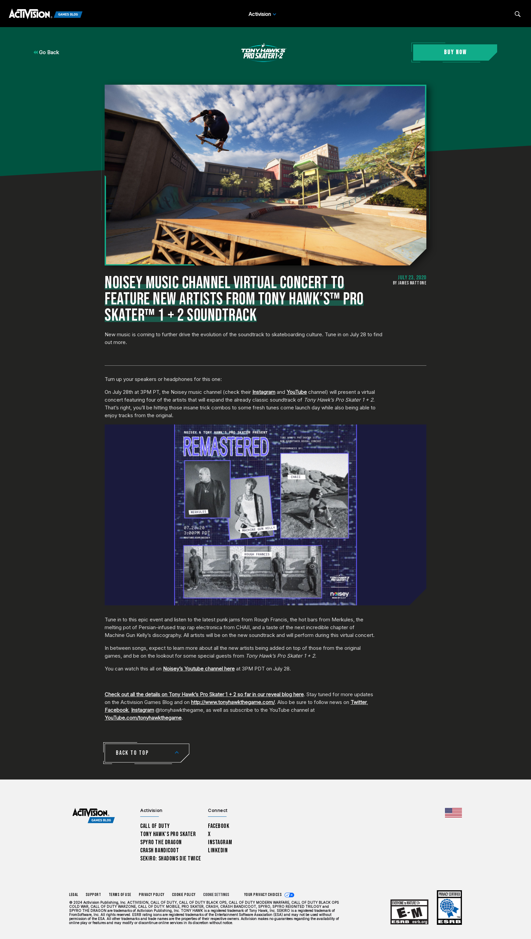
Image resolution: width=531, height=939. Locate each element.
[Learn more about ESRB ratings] (409, 912)
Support (93, 894)
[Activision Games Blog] (45, 14)
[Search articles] (517, 14)
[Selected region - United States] (453, 812)
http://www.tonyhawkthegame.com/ (233, 702)
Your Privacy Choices (263, 894)
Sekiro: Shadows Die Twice (170, 858)
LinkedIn (218, 850)
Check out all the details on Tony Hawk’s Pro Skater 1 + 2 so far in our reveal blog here (204, 694)
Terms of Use (120, 894)
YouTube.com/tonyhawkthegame (143, 717)
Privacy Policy (152, 894)
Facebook (116, 710)
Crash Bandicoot (159, 850)
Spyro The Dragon (161, 842)
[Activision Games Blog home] (93, 816)
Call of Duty (155, 826)
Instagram (263, 392)
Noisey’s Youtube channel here (199, 668)
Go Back (46, 52)
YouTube (296, 392)
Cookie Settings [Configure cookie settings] (216, 894)
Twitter (359, 702)
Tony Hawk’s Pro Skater (168, 834)
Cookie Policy (184, 894)
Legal (73, 894)
